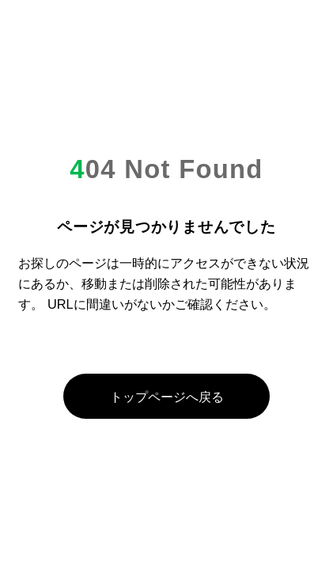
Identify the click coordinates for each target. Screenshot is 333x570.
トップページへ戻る (167, 397)
